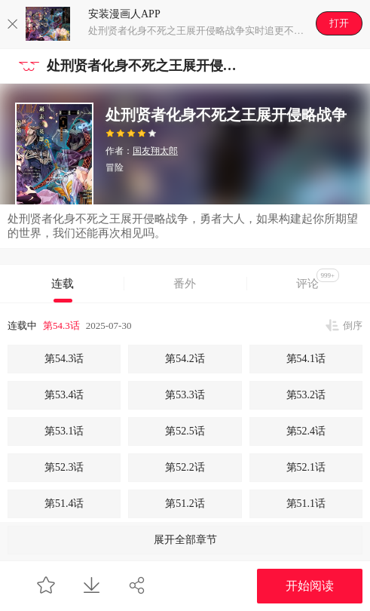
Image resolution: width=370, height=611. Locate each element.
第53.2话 (306, 395)
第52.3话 (64, 467)
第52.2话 (185, 467)
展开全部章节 (185, 539)
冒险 (114, 167)
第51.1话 (306, 503)
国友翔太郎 (155, 151)
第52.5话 (185, 431)
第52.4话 (306, 431)
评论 (318, 279)
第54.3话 (61, 325)
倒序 (352, 325)
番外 (184, 284)
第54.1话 (306, 358)
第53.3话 (185, 395)
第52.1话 (306, 467)
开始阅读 (310, 585)
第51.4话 (64, 503)
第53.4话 (64, 395)
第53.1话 (64, 431)
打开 (339, 23)
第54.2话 (185, 358)
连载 (62, 284)
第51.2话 (185, 503)
